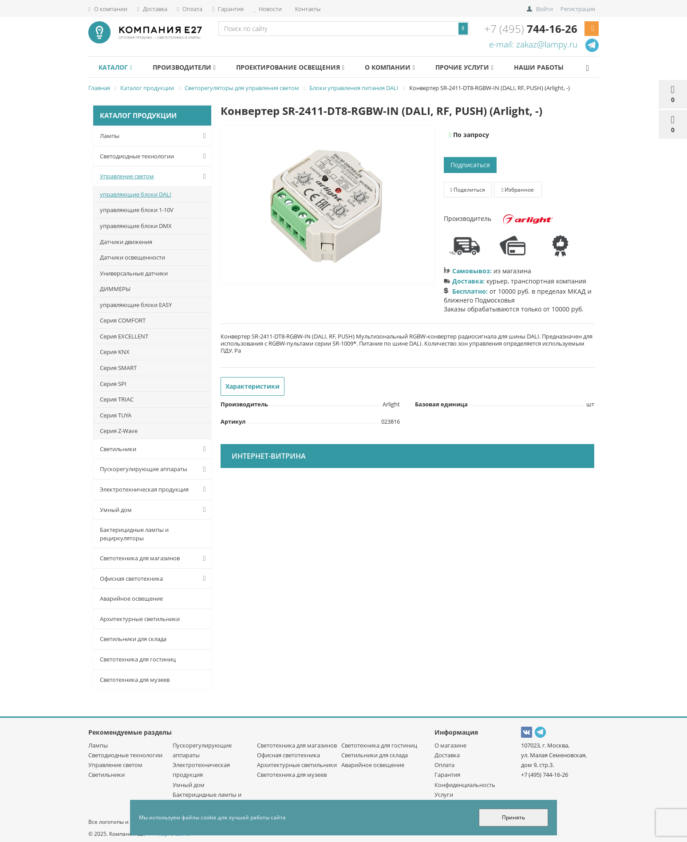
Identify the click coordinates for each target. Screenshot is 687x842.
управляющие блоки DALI (135, 194)
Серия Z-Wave (119, 431)
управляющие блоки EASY (136, 305)
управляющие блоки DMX (136, 226)
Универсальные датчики (134, 273)
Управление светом (154, 176)
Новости (267, 9)
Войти (544, 9)
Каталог (117, 67)
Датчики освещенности (132, 257)
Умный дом (154, 509)
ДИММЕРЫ (115, 289)
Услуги (443, 795)
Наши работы (561, 67)
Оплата (190, 9)
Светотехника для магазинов (154, 558)
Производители (189, 67)
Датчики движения (126, 242)
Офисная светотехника (154, 578)
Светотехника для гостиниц (138, 659)
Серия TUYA (115, 415)
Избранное (517, 189)
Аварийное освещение (131, 598)
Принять (513, 817)
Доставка (152, 9)
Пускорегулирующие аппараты (154, 469)
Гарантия (228, 9)
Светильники (154, 449)
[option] (327, 205)
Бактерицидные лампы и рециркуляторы (134, 534)
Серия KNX (115, 352)
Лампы (154, 135)
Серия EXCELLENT (124, 336)
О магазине (450, 745)
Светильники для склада (133, 639)
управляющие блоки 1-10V (137, 210)
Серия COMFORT (123, 320)
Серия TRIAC (117, 399)
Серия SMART (118, 368)
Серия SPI (113, 384)
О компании (107, 9)
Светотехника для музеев (135, 680)
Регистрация (578, 9)
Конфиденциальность (464, 785)
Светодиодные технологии (154, 156)
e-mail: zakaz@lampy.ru (533, 44)
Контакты (307, 9)
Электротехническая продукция (154, 489)
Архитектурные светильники (140, 619)
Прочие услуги (482, 67)
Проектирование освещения (300, 67)
